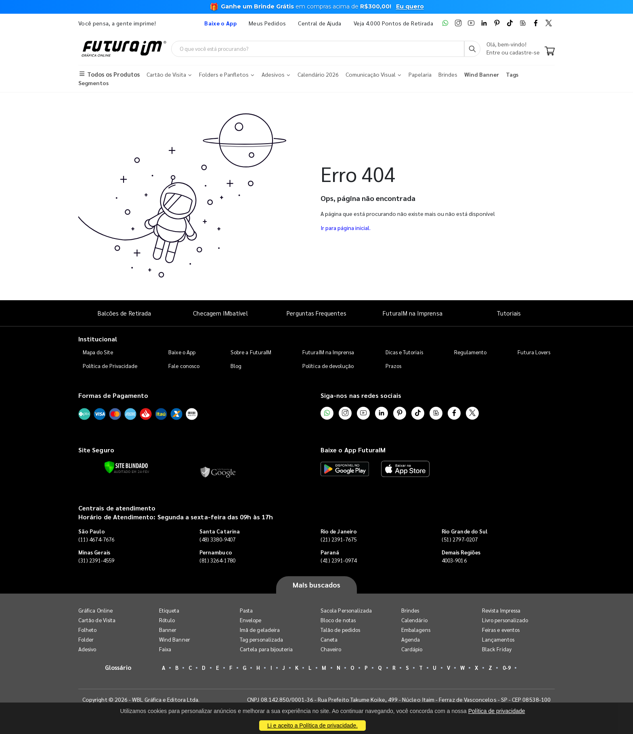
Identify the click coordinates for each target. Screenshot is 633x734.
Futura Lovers (534, 352)
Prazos (393, 365)
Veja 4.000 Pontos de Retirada (393, 23)
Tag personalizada (261, 639)
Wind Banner (174, 639)
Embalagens (415, 629)
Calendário (414, 620)
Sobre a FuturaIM (251, 352)
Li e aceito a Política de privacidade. (312, 725)
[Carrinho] (550, 51)
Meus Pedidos (267, 23)
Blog (236, 365)
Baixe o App (181, 352)
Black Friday (496, 649)
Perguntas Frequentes (316, 313)
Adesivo (87, 649)
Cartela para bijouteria (266, 649)
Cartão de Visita (96, 620)
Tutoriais (509, 313)
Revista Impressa (501, 610)
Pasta (246, 610)
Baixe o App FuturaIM (353, 449)
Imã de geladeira (260, 629)
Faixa (165, 649)
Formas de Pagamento (113, 395)
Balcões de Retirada (124, 313)
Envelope (251, 620)
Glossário (118, 667)
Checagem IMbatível (220, 313)
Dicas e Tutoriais (404, 352)
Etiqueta (169, 610)
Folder (86, 639)
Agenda (410, 639)
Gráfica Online (95, 610)
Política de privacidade (496, 711)
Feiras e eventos (501, 629)
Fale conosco (183, 365)
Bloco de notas (338, 620)
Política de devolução (328, 365)
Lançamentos (498, 639)
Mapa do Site (98, 352)
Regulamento (470, 352)
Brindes (410, 610)
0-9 (507, 667)
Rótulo (167, 620)
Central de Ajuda (320, 23)
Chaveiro (331, 649)
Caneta (329, 639)
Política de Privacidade (110, 365)
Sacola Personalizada (346, 610)
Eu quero (410, 6)
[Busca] (472, 49)
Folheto (87, 629)
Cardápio (412, 649)
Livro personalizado (505, 620)
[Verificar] (126, 467)
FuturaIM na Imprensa (412, 313)
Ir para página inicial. (346, 227)
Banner (167, 629)
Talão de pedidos (340, 629)
